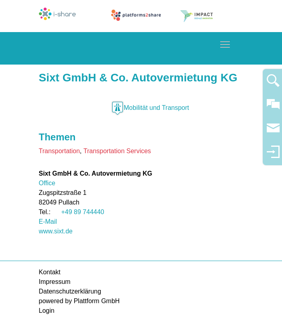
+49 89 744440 (82, 212)
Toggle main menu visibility (225, 43)
